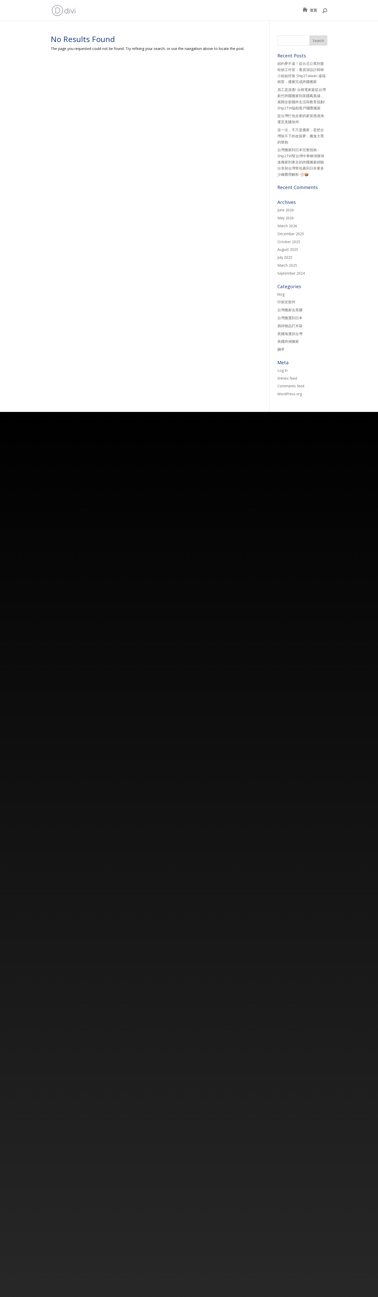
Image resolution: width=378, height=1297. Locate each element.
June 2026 (285, 209)
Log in (282, 370)
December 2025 (290, 233)
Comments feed (290, 385)
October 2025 (288, 241)
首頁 (313, 10)
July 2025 (284, 257)
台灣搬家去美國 (289, 309)
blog (281, 294)
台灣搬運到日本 (289, 317)
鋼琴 (281, 349)
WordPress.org (289, 393)
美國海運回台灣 (289, 333)
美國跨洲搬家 (288, 341)
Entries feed (287, 378)
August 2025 (287, 249)
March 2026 (287, 225)
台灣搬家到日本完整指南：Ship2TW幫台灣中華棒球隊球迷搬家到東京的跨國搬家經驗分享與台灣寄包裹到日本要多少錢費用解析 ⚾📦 (300, 162)
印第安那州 (286, 301)
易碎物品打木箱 (289, 325)
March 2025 (287, 265)
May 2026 (285, 217)
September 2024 (291, 273)
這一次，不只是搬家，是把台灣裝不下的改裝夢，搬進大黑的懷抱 (300, 135)
